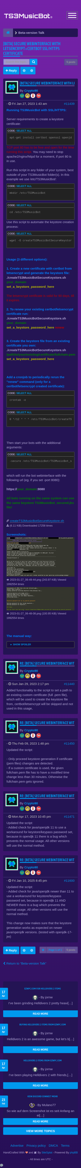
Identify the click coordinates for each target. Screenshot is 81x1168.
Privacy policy (36, 1145)
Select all (24, 130)
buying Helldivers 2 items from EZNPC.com (42, 1024)
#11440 (69, 684)
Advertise (17, 1145)
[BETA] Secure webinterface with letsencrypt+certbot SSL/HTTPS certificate (32, 48)
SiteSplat (46, 1152)
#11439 (69, 103)
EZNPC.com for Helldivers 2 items (42, 988)
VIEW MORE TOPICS (40, 1131)
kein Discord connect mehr (42, 1096)
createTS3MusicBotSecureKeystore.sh (37, 521)
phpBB (74, 1152)
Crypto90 (31, 90)
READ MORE (40, 1013)
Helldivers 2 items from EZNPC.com (43, 1060)
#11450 (69, 743)
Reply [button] (11, 70)
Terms (65, 1145)
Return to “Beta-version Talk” (24, 963)
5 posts (71, 62)
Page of (55, 949)
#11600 (69, 880)
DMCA (53, 1145)
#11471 (69, 816)
